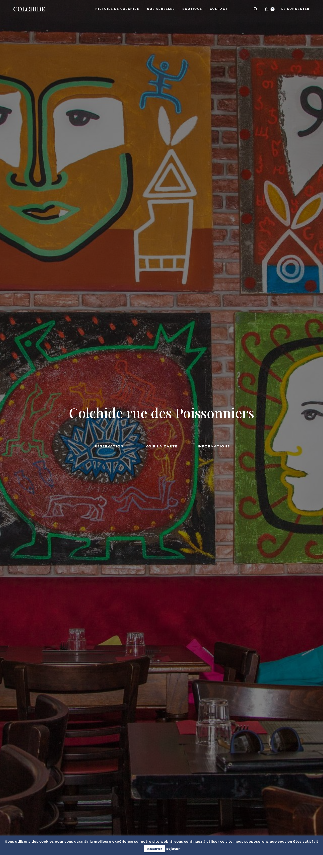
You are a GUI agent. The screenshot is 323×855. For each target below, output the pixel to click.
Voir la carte (162, 446)
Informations (214, 446)
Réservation (109, 446)
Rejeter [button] (173, 848)
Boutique (192, 9)
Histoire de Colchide (117, 9)
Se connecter (295, 9)
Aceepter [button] (154, 849)
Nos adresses (161, 9)
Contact (219, 9)
